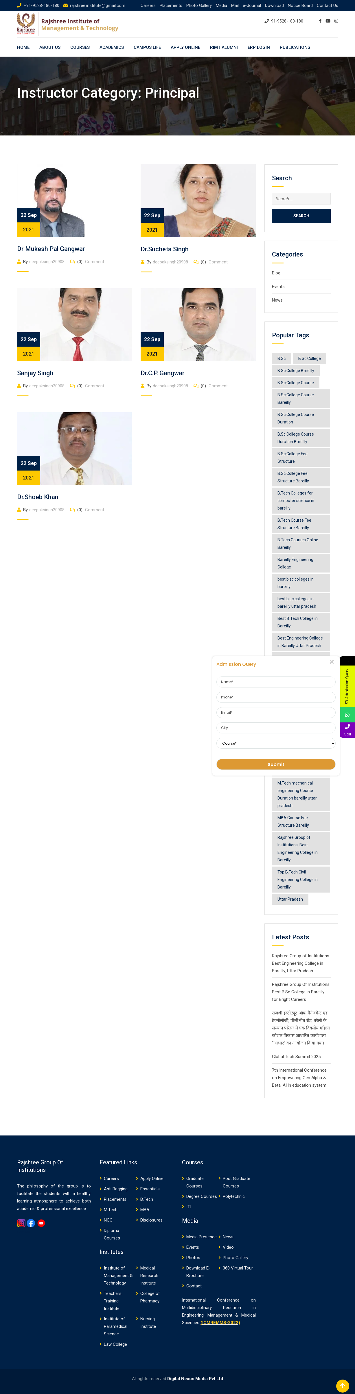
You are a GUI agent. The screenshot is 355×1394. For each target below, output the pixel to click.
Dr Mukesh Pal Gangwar (51, 248)
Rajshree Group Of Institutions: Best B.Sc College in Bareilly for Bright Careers (301, 992)
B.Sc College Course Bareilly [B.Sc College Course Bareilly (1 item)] (295, 399)
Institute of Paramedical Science (115, 1326)
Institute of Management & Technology (118, 1275)
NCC (108, 1220)
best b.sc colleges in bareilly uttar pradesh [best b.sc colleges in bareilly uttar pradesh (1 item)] (296, 602)
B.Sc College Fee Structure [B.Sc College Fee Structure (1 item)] (292, 457)
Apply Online (185, 47)
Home (23, 47)
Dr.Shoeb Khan (37, 497)
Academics (112, 47)
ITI (188, 1206)
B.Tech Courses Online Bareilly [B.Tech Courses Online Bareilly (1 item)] (297, 544)
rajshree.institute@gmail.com (97, 5)
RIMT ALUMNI (224, 47)
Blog (276, 273)
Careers (148, 5)
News (277, 300)
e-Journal (252, 5)
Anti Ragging (116, 1189)
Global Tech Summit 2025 (296, 1056)
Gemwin (23, 1232)
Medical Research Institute (149, 1275)
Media (221, 5)
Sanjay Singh (35, 373)
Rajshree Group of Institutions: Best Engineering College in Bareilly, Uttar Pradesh (301, 963)
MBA (144, 1209)
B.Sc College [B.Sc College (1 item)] (309, 358)
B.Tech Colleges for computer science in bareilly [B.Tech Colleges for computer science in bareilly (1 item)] (295, 500)
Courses (80, 47)
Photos (193, 1257)
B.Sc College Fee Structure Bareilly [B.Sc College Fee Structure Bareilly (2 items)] (293, 477)
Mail (235, 5)
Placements (171, 5)
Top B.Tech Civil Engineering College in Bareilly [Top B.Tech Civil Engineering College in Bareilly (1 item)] (297, 879)
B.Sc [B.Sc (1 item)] (281, 358)
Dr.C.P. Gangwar (163, 373)
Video (228, 1247)
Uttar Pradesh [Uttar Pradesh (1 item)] (290, 899)
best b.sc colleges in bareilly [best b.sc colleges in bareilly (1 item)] (295, 583)
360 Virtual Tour (238, 1268)
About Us (49, 47)
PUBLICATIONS (295, 47)
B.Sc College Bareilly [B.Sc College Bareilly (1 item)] (295, 370)
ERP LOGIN (259, 47)
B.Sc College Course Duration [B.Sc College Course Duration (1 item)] (295, 418)
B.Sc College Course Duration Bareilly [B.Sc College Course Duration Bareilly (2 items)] (295, 438)
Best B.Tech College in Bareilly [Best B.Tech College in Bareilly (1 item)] (297, 622)
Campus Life (147, 47)
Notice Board (300, 5)
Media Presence (201, 1236)
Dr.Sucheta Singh (165, 249)
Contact (194, 1286)
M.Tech (110, 1209)
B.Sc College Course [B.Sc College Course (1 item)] (295, 382)
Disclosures (151, 1220)
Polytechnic (234, 1196)
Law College (115, 1344)
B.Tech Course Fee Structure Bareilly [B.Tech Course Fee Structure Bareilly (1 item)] (294, 524)
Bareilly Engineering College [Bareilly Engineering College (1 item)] (295, 563)
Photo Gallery (199, 5)
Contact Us (327, 5)
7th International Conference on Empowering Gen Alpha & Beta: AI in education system (299, 1078)
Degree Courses (201, 1196)
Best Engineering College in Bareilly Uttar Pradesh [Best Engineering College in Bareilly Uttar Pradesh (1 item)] (300, 642)
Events (278, 286)
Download (274, 5)
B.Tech (146, 1199)
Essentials (150, 1189)
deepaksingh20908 (47, 261)
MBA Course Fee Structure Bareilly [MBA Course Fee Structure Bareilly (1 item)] (293, 821)
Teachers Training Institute (113, 1301)
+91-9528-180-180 (41, 5)
